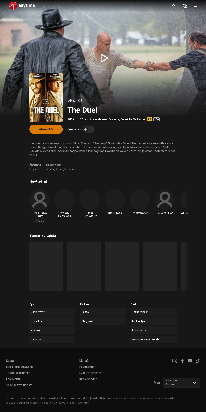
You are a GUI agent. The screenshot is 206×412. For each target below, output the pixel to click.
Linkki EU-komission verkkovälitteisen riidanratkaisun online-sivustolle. (48, 398)
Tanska (50, 169)
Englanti (34, 169)
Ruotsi (75, 169)
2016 (71, 119)
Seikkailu (139, 119)
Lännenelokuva (98, 119)
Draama (114, 119)
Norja (67, 169)
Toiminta (126, 119)
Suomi (59, 169)
